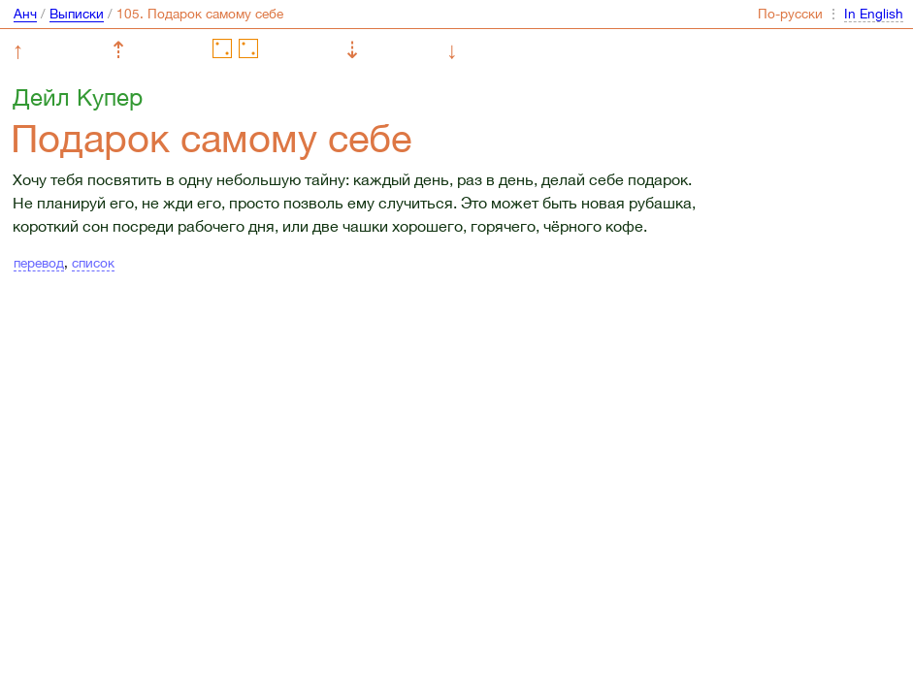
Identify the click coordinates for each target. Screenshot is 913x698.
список (93, 262)
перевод (39, 262)
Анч (25, 13)
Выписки (76, 13)
